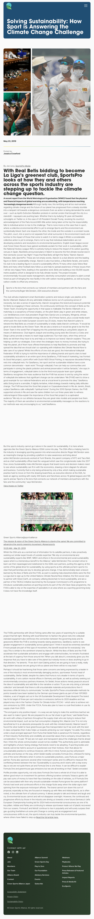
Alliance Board (13, 875)
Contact (10, 879)
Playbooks (66, 862)
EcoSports (66, 886)
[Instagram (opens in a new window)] (13, 852)
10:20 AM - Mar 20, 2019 (15, 548)
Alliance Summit (41, 857)
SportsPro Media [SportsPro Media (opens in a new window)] (22, 166)
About (9, 857)
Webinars (66, 857)
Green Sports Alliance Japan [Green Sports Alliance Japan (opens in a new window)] (18, 884)
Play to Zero (39, 866)
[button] (85, 5)
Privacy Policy (12, 897)
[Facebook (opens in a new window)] (8, 852)
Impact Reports (68, 877)
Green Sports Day (42, 862)
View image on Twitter (13, 486)
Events (37, 879)
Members (11, 866)
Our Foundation (41, 871)
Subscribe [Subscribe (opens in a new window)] (39, 884)
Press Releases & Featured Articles (73, 872)
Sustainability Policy (15, 901)
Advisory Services (42, 875)
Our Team (11, 871)
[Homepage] (9, 6)
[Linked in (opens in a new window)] (17, 852)
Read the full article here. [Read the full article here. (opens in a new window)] (47, 817)
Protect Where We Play (71, 866)
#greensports (49, 544)
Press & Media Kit (69, 882)
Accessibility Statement (16, 892)
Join (9, 862)
